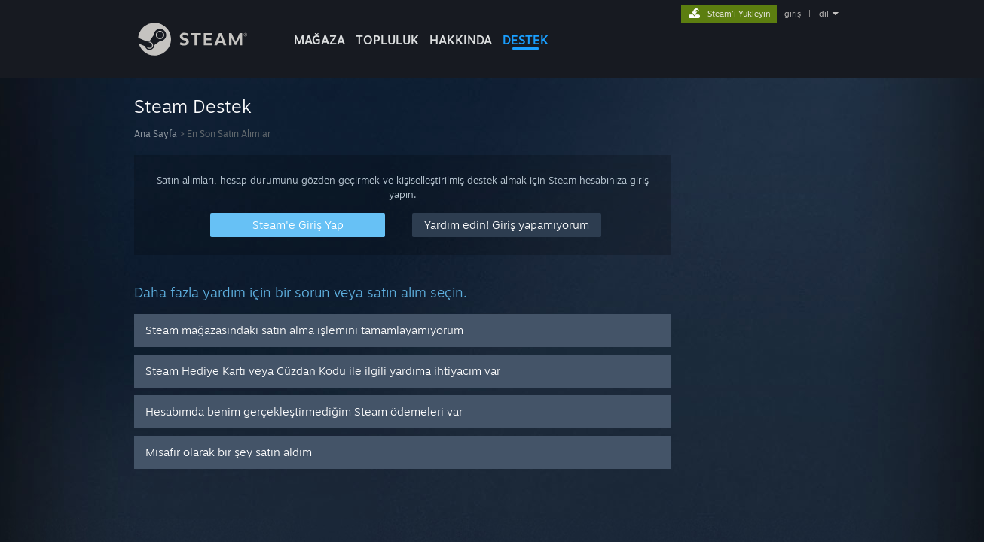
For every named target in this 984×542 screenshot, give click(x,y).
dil (824, 13)
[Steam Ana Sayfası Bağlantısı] (204, 51)
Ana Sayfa (155, 133)
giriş (792, 13)
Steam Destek (193, 106)
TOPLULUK (387, 39)
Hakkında (460, 39)
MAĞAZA (319, 39)
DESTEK (526, 39)
